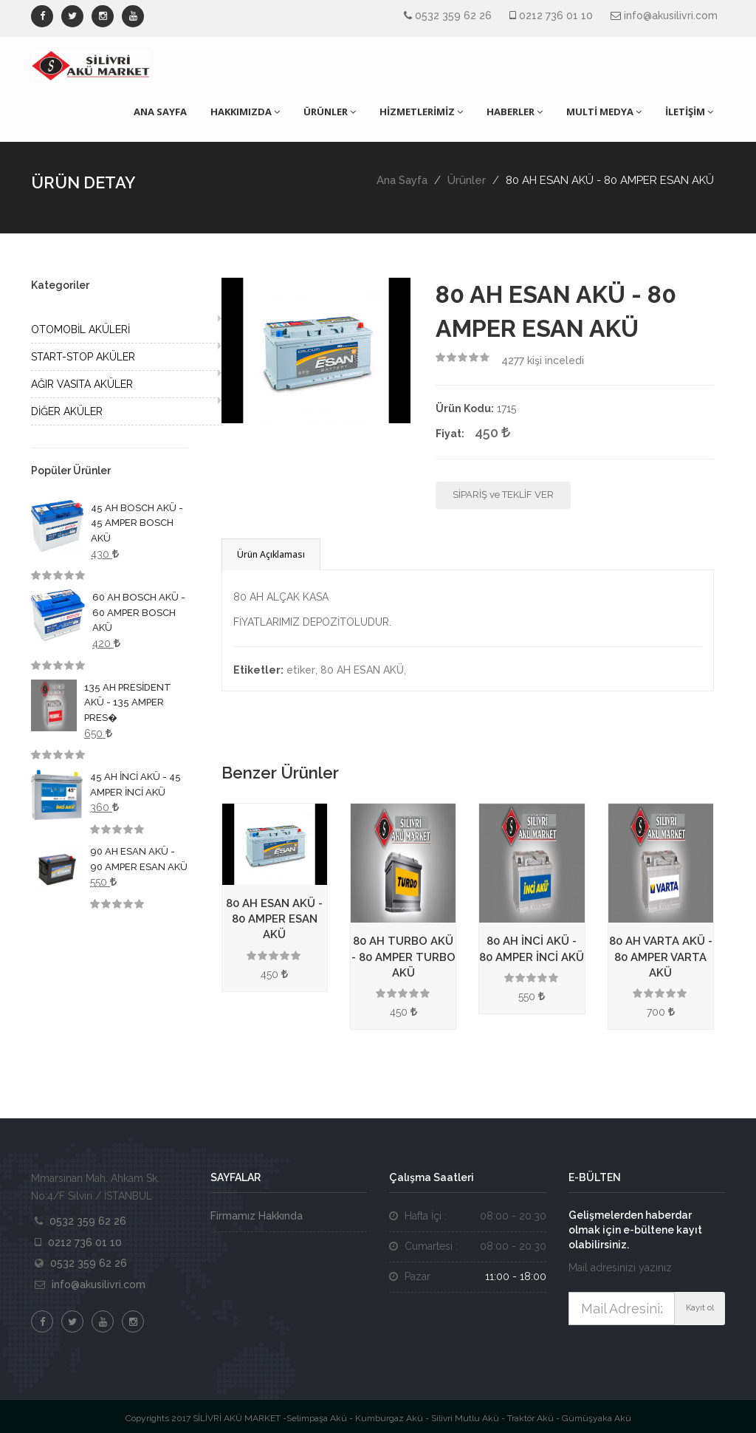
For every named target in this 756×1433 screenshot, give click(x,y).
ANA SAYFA (160, 111)
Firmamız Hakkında (256, 1216)
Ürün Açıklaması (271, 554)
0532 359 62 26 (453, 15)
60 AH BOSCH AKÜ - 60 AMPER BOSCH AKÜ (138, 612)
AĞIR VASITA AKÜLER (82, 384)
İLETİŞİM (689, 111)
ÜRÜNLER (329, 111)
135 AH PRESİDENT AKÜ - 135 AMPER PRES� (127, 702)
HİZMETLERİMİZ (421, 111)
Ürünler (466, 180)
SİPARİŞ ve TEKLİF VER (503, 494)
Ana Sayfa (402, 180)
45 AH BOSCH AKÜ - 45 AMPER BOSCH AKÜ (137, 523)
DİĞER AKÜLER (67, 411)
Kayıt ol (700, 1308)
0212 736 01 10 (556, 15)
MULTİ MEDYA (604, 111)
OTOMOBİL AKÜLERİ (80, 329)
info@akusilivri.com (671, 15)
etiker (300, 670)
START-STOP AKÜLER (83, 357)
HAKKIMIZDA (245, 111)
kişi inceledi (542, 360)
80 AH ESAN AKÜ (362, 670)
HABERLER (515, 111)
